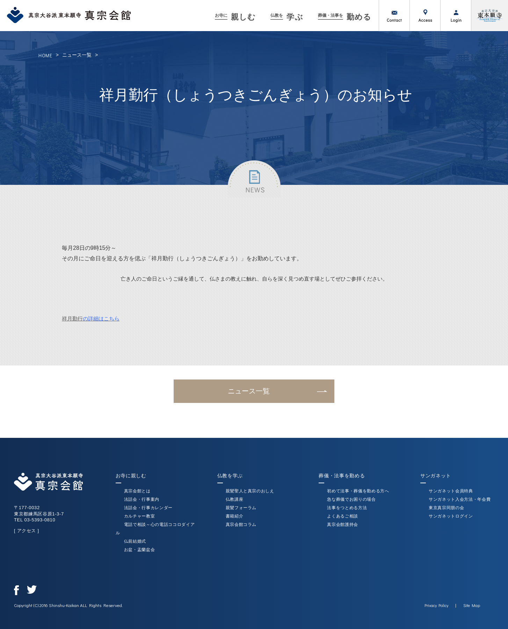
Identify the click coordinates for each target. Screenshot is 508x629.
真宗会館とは (137, 491)
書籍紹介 (235, 516)
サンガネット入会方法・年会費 (460, 499)
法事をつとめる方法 (347, 507)
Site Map (471, 605)
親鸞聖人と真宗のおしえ (250, 491)
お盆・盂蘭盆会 (139, 549)
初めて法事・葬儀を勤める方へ (358, 491)
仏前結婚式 (135, 541)
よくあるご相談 (342, 516)
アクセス (424, 15)
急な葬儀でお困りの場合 (351, 499)
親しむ (235, 17)
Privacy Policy (436, 605)
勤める (344, 17)
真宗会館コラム (241, 524)
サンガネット (435, 475)
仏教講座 (235, 499)
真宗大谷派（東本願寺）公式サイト (489, 15)
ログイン (455, 15)
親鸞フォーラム (241, 507)
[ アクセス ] (26, 530)
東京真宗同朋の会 (446, 507)
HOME (45, 55)
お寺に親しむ (131, 475)
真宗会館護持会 (342, 524)
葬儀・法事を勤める (342, 475)
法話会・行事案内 (141, 499)
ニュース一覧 (77, 55)
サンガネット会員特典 (451, 491)
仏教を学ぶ (230, 475)
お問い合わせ (394, 15)
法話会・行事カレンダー (148, 507)
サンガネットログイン (451, 516)
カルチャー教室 (139, 516)
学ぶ (286, 17)
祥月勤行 (90, 318)
